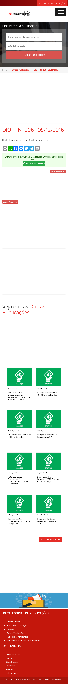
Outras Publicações (20, 70)
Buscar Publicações (34, 54)
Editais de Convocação (17, 625)
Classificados (12, 662)
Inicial (4, 70)
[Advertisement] (34, 95)
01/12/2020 (13, 515)
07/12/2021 (12, 472)
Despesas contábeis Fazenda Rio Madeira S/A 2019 (48, 521)
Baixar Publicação (58, 171)
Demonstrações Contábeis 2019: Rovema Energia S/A (19, 521)
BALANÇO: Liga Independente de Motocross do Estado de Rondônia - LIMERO (19, 396)
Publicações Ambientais (17, 637)
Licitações (11, 629)
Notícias (9, 658)
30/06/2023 (13, 430)
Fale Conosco (12, 673)
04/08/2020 (42, 515)
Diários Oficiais (13, 622)
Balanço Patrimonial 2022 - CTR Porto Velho (19, 435)
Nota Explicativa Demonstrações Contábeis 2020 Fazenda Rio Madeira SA (19, 480)
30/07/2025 (13, 388)
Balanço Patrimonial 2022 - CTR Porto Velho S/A (48, 393)
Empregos (10, 665)
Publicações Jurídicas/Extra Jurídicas (23, 640)
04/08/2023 (42, 388)
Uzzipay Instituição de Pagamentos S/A (47, 435)
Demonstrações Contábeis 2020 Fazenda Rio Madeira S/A (48, 479)
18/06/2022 (42, 430)
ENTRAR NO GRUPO (34, 163)
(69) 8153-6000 (13, 654)
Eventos (9, 669)
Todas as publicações (50, 539)
